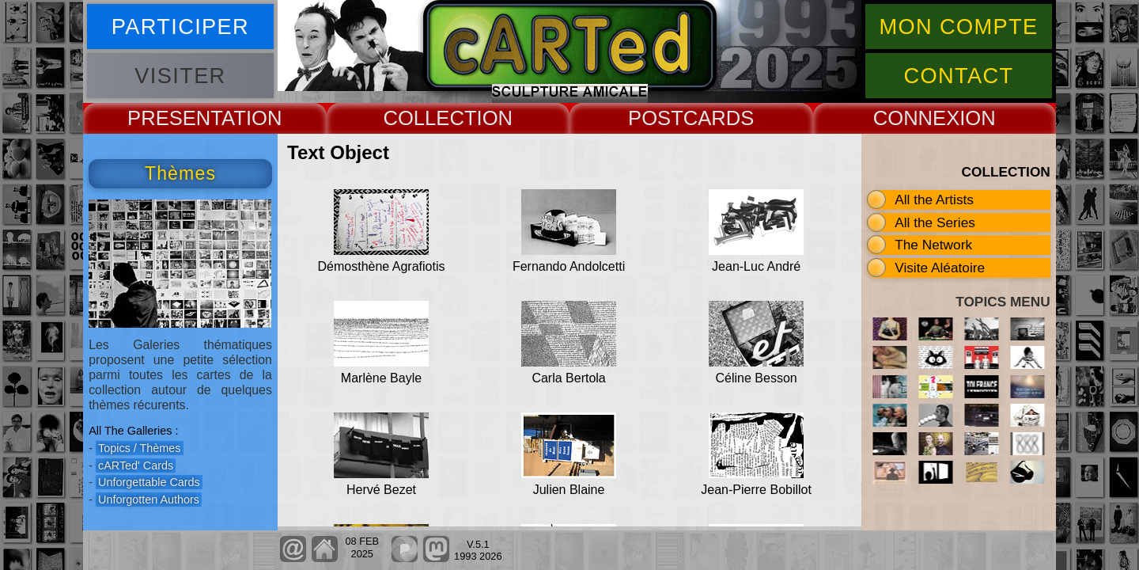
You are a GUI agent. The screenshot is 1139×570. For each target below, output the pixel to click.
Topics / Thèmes (139, 448)
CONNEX (916, 118)
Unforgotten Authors (148, 499)
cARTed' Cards (135, 465)
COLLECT (429, 118)
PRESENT (174, 118)
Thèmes (180, 173)
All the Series (935, 222)
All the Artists (934, 199)
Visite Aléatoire (940, 268)
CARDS (719, 118)
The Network (933, 245)
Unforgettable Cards (149, 482)
